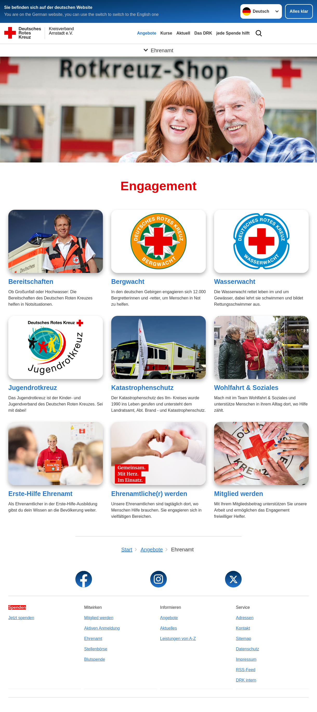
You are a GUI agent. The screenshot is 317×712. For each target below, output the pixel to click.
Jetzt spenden (21, 618)
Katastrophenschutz (142, 387)
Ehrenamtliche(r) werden (149, 493)
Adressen (245, 618)
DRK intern (246, 680)
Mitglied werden (238, 493)
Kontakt (243, 628)
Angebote (146, 33)
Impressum (246, 659)
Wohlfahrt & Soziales (246, 387)
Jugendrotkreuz (32, 387)
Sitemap (243, 638)
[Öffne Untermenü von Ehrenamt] (158, 50)
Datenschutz (247, 649)
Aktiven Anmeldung (102, 628)
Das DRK (203, 33)
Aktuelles (168, 628)
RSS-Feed (245, 670)
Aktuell (183, 33)
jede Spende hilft (232, 33)
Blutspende (94, 659)
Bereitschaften (30, 281)
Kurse (166, 33)
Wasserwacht (234, 281)
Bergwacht (127, 281)
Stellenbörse (95, 649)
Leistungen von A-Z (178, 638)
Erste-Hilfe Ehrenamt (40, 493)
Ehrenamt (93, 638)
